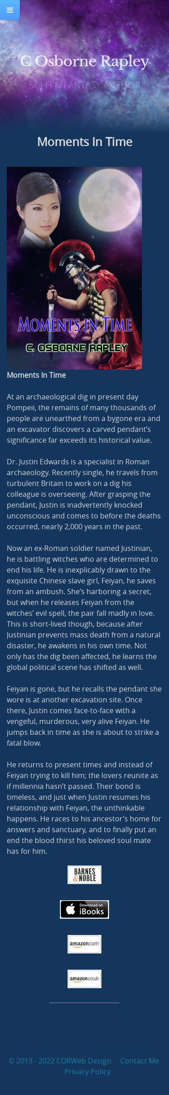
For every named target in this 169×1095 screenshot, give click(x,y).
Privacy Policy (87, 1072)
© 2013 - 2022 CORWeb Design (60, 1061)
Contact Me (139, 1061)
